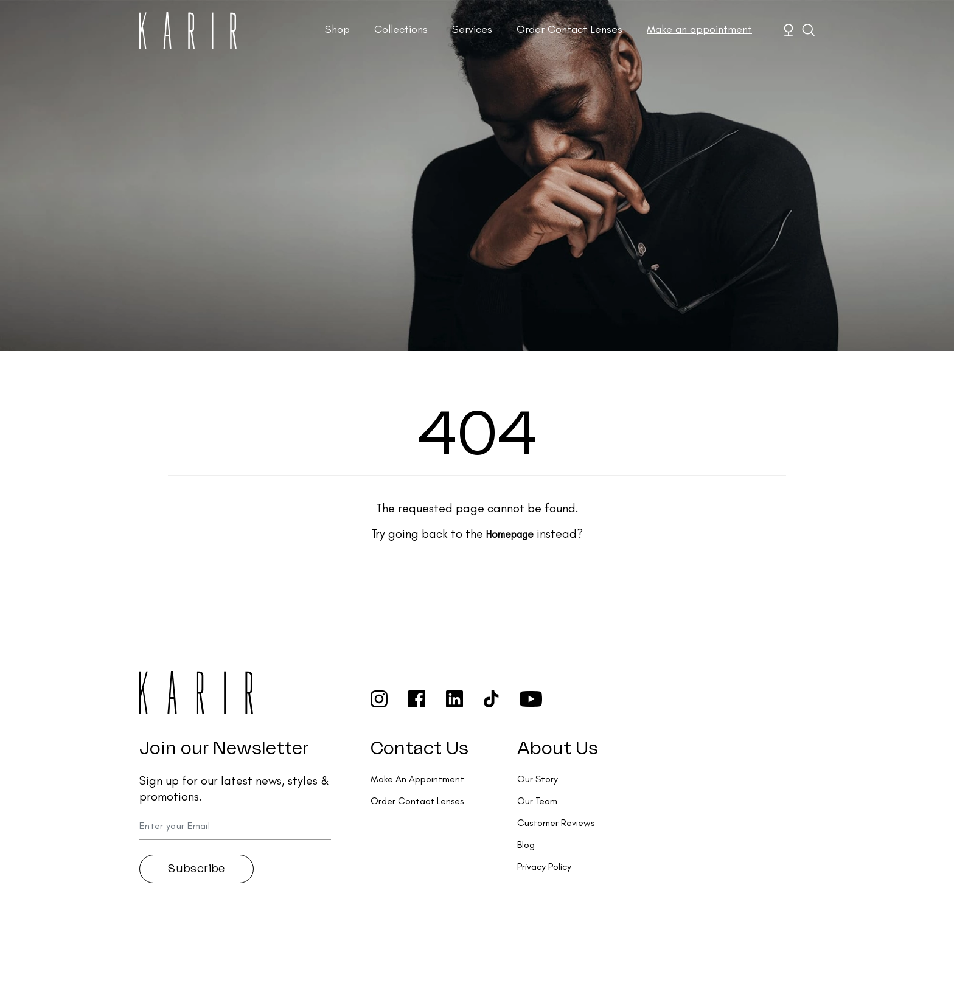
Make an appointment (699, 29)
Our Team (537, 801)
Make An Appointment (417, 779)
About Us (557, 749)
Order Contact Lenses (569, 29)
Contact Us (419, 749)
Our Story (537, 779)
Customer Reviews (555, 822)
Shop (337, 29)
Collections (401, 29)
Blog (526, 844)
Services (472, 29)
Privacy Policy (544, 866)
